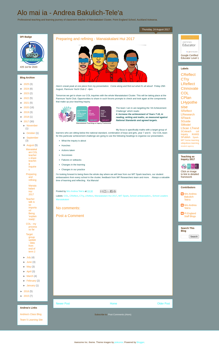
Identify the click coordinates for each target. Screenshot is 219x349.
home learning (192, 140)
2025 (27, 84)
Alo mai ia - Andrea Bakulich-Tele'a (70, 12)
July (29, 257)
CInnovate (189, 88)
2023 (27, 93)
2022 (27, 98)
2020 (27, 107)
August (31, 145)
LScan (185, 128)
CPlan (186, 98)
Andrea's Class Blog (31, 314)
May (29, 266)
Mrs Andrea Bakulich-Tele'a (190, 196)
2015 (27, 296)
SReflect (186, 111)
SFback (186, 118)
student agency (187, 146)
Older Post (163, 303)
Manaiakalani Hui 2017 (106, 196)
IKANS (195, 134)
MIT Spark (123, 196)
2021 (27, 102)
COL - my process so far (31, 226)
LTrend (194, 128)
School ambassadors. (140, 196)
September (32, 137)
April (29, 271)
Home (113, 303)
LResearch (188, 114)
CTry (81, 196)
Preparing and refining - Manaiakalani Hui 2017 (31, 184)
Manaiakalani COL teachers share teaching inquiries (31, 159)
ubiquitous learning (190, 143)
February (32, 280)
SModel (186, 124)
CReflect (74, 196)
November (32, 125)
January (31, 285)
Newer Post (63, 303)
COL (66, 196)
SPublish (185, 137)
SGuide (185, 121)
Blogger (140, 342)
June (29, 262)
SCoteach (186, 131)
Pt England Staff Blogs (190, 215)
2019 (27, 112)
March (30, 276)
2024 (27, 88)
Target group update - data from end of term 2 (31, 243)
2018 (27, 116)
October (31, 133)
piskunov (118, 342)
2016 (27, 291)
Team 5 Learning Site (31, 319)
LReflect (89, 196)
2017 (27, 121)
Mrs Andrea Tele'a (190, 206)
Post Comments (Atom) (119, 314)
